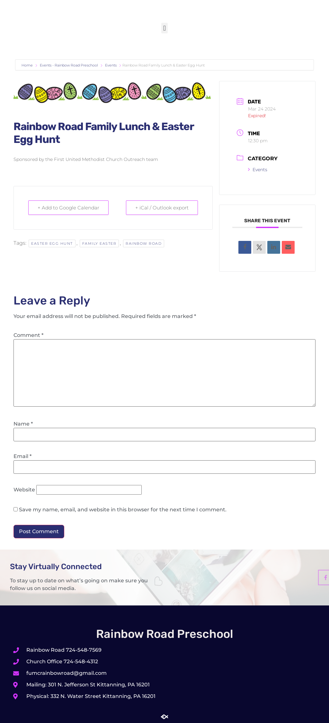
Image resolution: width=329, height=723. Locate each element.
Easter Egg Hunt (52, 243)
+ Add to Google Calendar (68, 208)
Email (22, 456)
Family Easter (99, 243)
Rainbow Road (144, 243)
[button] (164, 28)
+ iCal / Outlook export (162, 208)
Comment (28, 335)
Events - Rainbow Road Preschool (69, 65)
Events (111, 65)
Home (28, 65)
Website (24, 489)
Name (23, 424)
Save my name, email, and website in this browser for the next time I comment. (123, 509)
